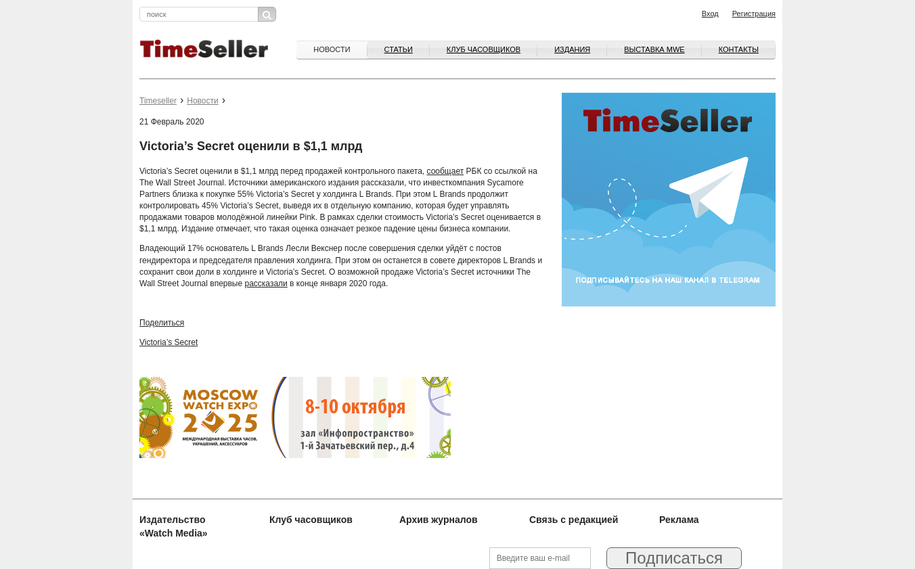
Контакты (739, 49)
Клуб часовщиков (483, 49)
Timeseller (158, 101)
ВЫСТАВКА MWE (654, 49)
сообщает (445, 171)
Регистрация (754, 13)
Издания (572, 49)
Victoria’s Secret (168, 342)
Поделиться (161, 322)
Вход (710, 13)
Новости (331, 49)
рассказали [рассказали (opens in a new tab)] (266, 283)
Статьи (398, 49)
